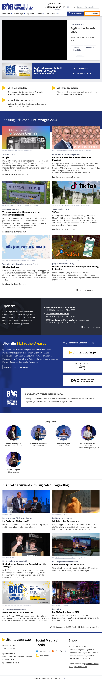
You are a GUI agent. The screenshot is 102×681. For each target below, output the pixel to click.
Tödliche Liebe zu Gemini (57, 313)
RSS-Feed (44, 655)
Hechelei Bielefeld (44, 73)
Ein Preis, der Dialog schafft (15, 521)
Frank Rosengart (21, 174)
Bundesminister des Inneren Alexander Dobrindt (71, 158)
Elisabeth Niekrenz (72, 177)
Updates (30, 13)
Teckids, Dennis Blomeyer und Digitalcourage (66, 260)
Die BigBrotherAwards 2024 (65, 612)
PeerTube (60, 651)
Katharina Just (20, 232)
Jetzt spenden (92, 13)
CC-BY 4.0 (15, 557)
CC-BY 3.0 (64, 514)
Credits (7, 367)
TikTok (55, 212)
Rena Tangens (20, 284)
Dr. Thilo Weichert (71, 229)
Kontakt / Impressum (43, 678)
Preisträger (18, 13)
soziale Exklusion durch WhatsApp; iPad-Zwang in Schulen (75, 267)
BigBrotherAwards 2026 (48, 68)
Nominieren (76, 13)
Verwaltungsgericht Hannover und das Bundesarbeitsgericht (21, 213)
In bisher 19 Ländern (79, 398)
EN (68, 7)
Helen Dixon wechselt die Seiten (61, 307)
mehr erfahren (77, 49)
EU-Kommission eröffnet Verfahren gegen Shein (68, 320)
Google (5, 157)
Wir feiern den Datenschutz (65, 521)
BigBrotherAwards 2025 (83, 30)
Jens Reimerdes (24, 606)
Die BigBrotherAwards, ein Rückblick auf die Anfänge (24, 565)
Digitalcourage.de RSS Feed (64, 627)
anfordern (20, 100)
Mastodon (44, 651)
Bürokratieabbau (10, 267)
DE (64, 7)
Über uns (6, 13)
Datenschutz (59, 678)
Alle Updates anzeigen (92, 327)
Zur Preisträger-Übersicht (89, 290)
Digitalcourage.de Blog (90, 627)
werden (17, 88)
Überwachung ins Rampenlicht (17, 612)
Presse (39, 13)
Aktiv (67, 88)
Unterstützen (51, 13)
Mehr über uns (21, 367)
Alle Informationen (82, 73)
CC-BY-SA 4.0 (80, 56)
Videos (90, 48)
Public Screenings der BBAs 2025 (68, 564)
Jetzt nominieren (81, 68)
